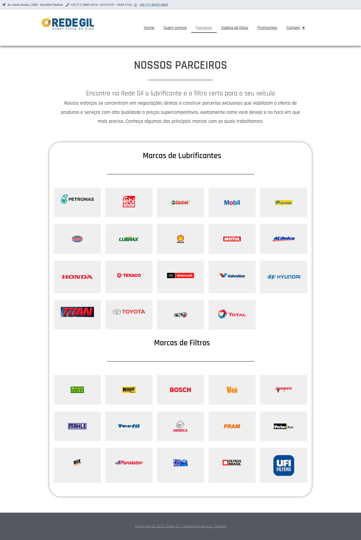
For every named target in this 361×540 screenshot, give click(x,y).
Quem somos (174, 27)
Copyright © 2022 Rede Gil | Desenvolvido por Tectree (180, 526)
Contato (295, 27)
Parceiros (204, 27)
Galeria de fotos (234, 27)
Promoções (267, 27)
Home (149, 27)
